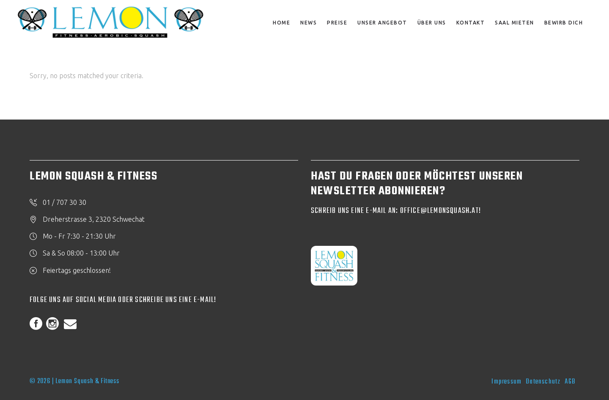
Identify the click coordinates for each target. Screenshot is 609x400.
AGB (570, 381)
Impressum (506, 381)
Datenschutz (543, 381)
